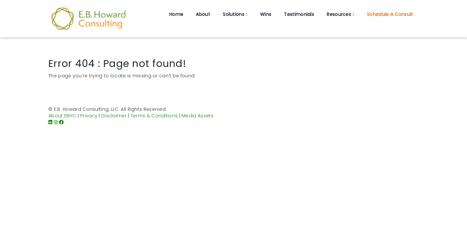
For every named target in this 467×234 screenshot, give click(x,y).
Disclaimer (114, 115)
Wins (265, 14)
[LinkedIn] (50, 122)
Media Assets (198, 115)
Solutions (233, 14)
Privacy (88, 115)
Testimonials (299, 14)
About (203, 14)
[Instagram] (56, 122)
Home (176, 14)
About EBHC (62, 115)
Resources (339, 14)
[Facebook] (61, 122)
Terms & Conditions (154, 115)
